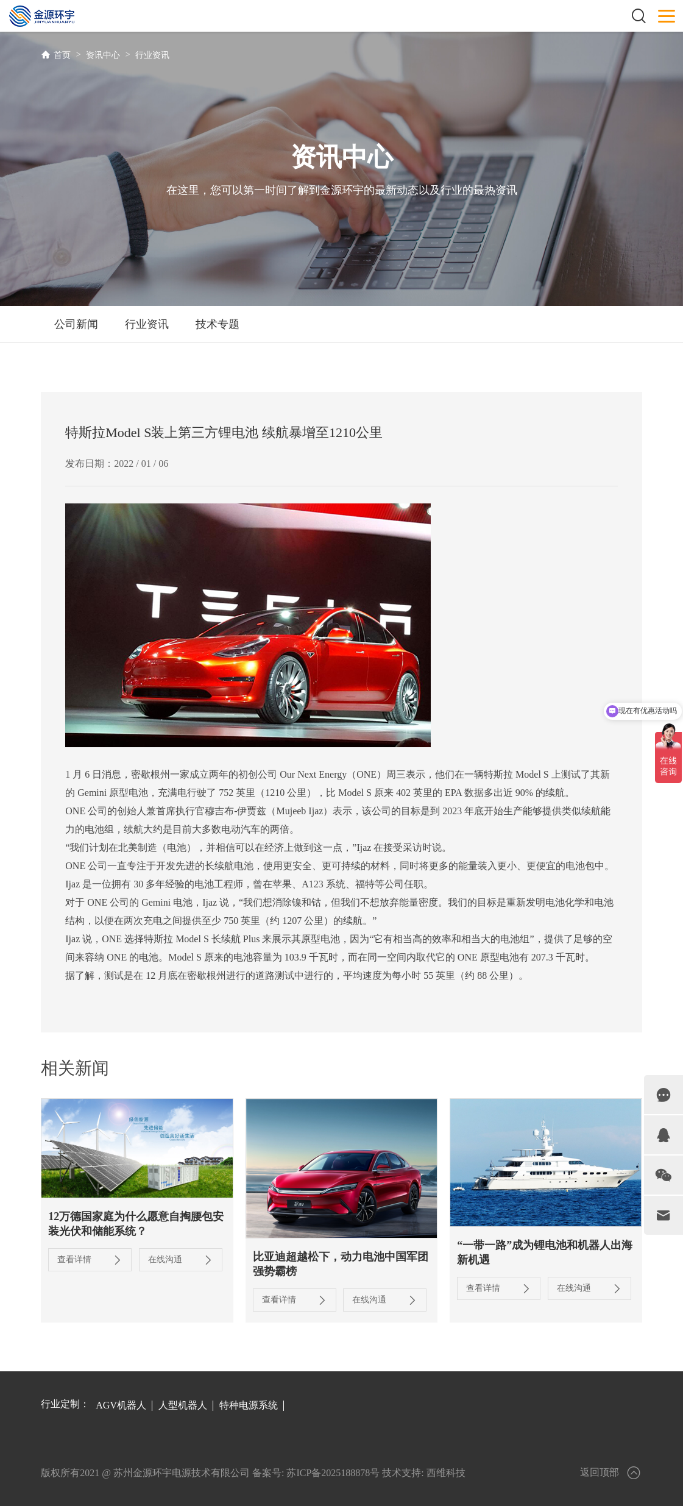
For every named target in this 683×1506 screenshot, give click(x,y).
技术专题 (217, 324)
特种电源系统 (248, 1405)
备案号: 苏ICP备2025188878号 (316, 1473)
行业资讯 (152, 55)
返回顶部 (611, 1473)
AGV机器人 (121, 1405)
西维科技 (445, 1473)
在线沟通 (180, 1260)
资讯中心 (103, 55)
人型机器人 (182, 1405)
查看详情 (89, 1260)
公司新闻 (76, 324)
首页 (62, 55)
